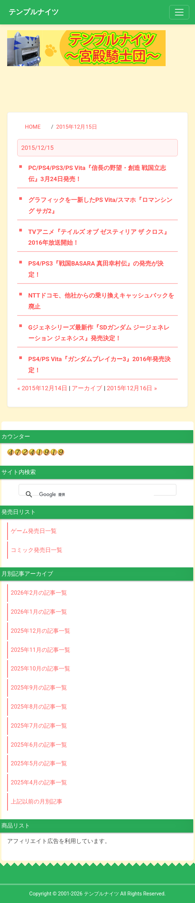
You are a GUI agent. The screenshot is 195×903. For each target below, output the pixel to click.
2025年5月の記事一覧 (39, 763)
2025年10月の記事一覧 (40, 668)
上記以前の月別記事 (36, 801)
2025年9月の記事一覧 (39, 687)
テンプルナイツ (34, 12)
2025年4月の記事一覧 (39, 782)
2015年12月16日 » (132, 388)
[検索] (96, 494)
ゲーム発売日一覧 (34, 530)
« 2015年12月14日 (42, 388)
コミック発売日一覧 (36, 550)
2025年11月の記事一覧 (40, 649)
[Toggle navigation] (179, 12)
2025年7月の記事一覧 (39, 725)
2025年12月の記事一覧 (40, 630)
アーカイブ (87, 388)
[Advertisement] (97, 87)
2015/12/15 (37, 147)
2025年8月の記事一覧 (39, 706)
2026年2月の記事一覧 (39, 592)
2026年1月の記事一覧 (39, 611)
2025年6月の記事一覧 (39, 744)
